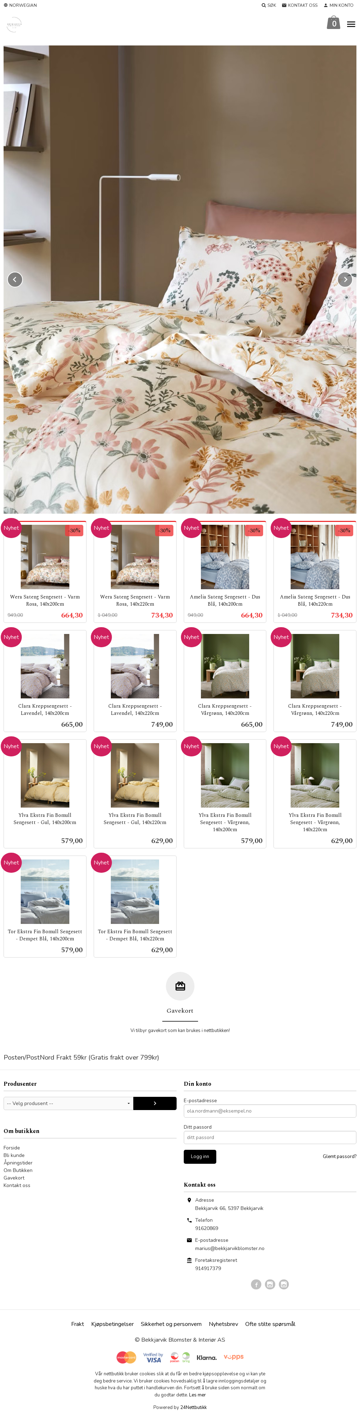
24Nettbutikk (193, 1408)
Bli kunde (14, 1155)
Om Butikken (18, 1170)
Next (352, 278)
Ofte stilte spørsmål (270, 1324)
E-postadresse (200, 1101)
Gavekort (14, 1178)
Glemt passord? (339, 1157)
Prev (22, 278)
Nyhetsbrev (223, 1324)
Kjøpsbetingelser (112, 1324)
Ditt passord (198, 1127)
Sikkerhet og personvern (171, 1324)
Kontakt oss (17, 1185)
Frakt (77, 1324)
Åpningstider (18, 1163)
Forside (12, 1148)
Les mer (197, 1395)
